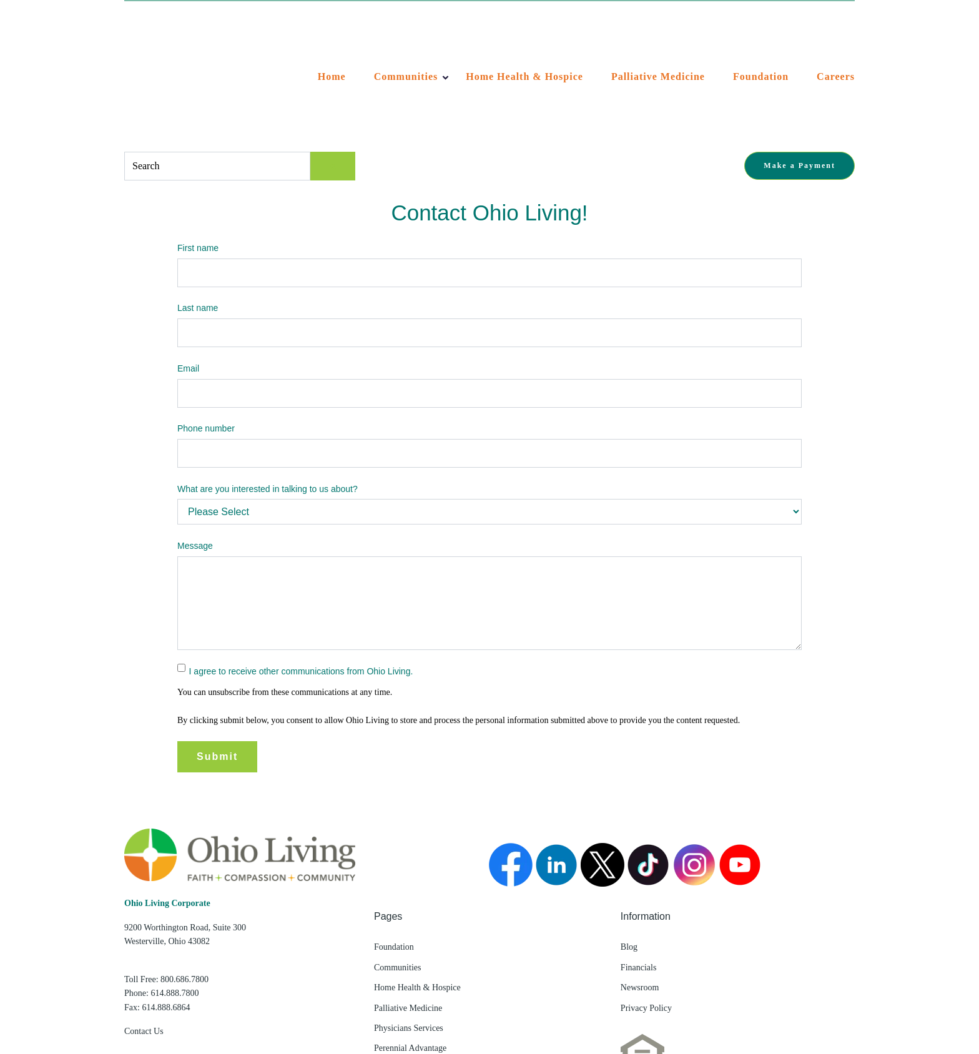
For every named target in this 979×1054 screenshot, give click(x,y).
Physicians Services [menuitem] (408, 931)
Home (332, 28)
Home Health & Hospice (524, 28)
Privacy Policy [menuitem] (646, 911)
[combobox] (217, 69)
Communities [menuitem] (397, 870)
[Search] (332, 69)
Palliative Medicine (658, 28)
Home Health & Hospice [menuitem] (417, 891)
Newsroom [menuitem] (640, 891)
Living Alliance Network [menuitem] (417, 972)
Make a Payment (799, 68)
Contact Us (144, 934)
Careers (836, 28)
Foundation (761, 28)
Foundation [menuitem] (394, 850)
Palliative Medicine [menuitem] (408, 911)
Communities (406, 28)
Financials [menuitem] (639, 870)
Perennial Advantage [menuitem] (410, 952)
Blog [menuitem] (629, 850)
